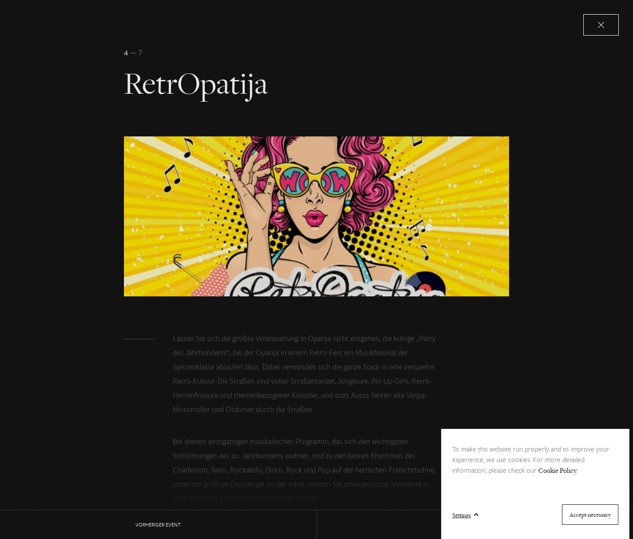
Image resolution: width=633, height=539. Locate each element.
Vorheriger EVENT (158, 524)
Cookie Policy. (557, 470)
